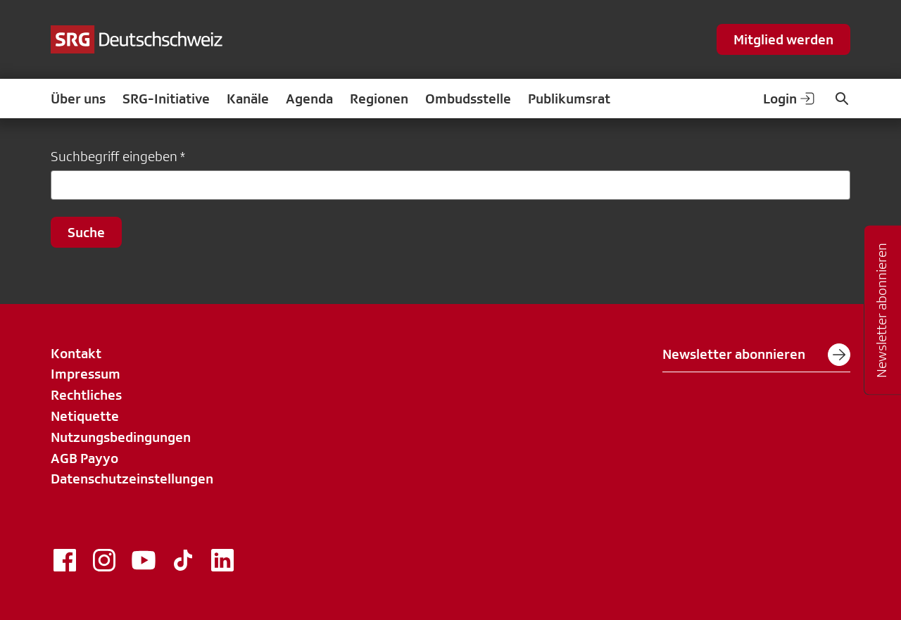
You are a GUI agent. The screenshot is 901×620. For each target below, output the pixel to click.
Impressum (85, 373)
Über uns (78, 98)
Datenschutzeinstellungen (132, 478)
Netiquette (85, 416)
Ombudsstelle (468, 98)
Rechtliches (86, 395)
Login (790, 98)
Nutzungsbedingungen (121, 437)
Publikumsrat (569, 98)
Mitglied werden (783, 39)
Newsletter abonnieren (756, 354)
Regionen (379, 98)
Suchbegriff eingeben (114, 156)
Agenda (309, 98)
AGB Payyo (84, 458)
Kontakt (76, 353)
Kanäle (248, 98)
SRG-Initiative (166, 98)
